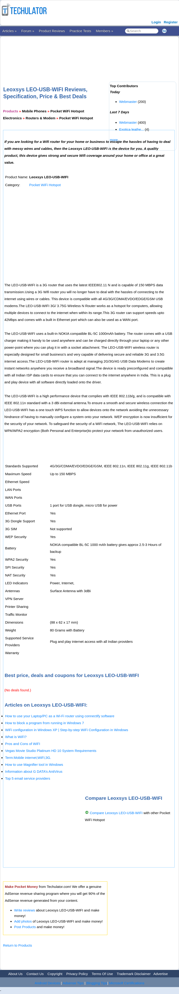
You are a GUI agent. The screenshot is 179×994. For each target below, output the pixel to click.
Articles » (9, 31)
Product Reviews (52, 31)
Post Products (25, 927)
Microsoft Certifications (126, 983)
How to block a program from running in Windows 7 (44, 723)
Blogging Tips (96, 983)
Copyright (55, 974)
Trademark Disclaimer (134, 974)
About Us (15, 974)
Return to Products (17, 945)
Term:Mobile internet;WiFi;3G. (28, 758)
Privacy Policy (77, 974)
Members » (104, 31)
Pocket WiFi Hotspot (45, 185)
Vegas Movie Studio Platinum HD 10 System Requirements (50, 751)
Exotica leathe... (131, 129)
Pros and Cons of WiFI (22, 744)
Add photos (23, 921)
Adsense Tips (73, 983)
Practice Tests (80, 31)
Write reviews (24, 910)
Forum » (27, 31)
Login (156, 22)
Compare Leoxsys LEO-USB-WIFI (116, 813)
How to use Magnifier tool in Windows (34, 764)
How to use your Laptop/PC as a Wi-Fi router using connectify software (59, 716)
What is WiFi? (16, 737)
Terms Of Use (102, 974)
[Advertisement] (87, 53)
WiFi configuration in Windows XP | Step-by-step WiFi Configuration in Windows (66, 730)
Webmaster (128, 102)
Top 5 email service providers (27, 778)
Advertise (160, 974)
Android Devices (47, 983)
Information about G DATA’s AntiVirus (33, 771)
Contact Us (35, 974)
